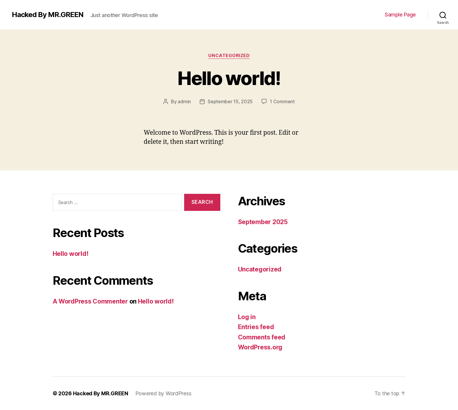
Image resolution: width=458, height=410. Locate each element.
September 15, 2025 (230, 101)
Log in (247, 317)
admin (184, 101)
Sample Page (400, 14)
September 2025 (263, 222)
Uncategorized (228, 55)
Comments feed (262, 337)
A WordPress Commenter (90, 301)
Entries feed (256, 327)
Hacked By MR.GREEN (47, 14)
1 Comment (282, 101)
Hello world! (228, 78)
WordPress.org (260, 347)
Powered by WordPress (163, 393)
